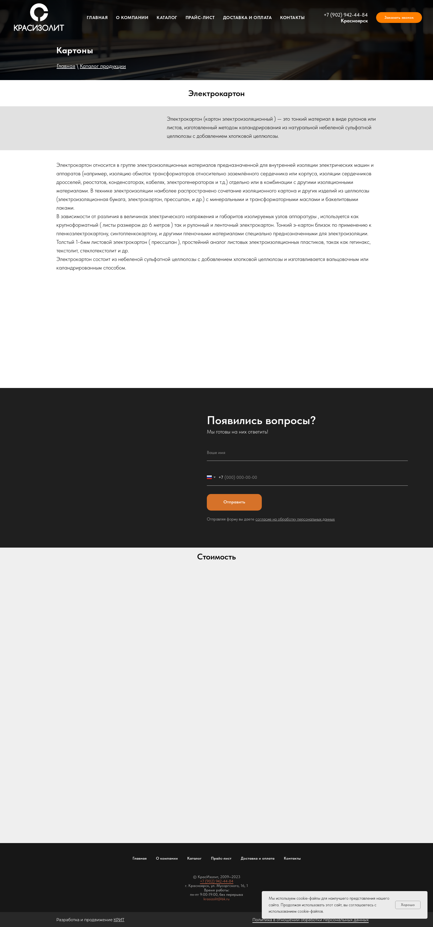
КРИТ (118, 919)
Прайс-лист (200, 17)
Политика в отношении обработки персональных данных (310, 919)
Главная (97, 17)
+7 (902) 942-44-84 (346, 15)
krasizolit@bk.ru (216, 899)
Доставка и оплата (247, 17)
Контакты (292, 17)
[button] (399, 17)
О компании (132, 17)
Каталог (167, 17)
